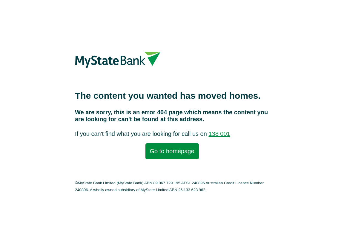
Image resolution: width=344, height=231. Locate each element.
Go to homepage (172, 151)
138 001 (219, 133)
